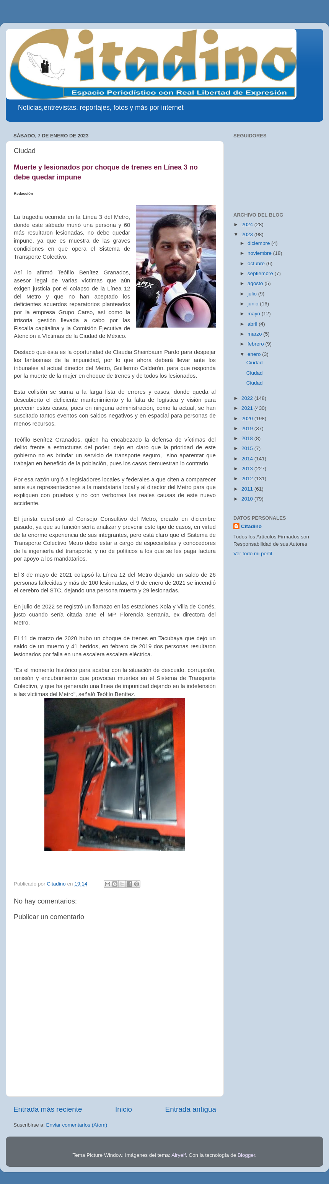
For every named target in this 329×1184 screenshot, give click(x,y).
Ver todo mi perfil (252, 553)
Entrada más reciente (47, 1109)
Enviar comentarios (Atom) (76, 1125)
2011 (247, 489)
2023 (247, 234)
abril (253, 324)
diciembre (259, 243)
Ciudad (254, 362)
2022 (247, 398)
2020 (247, 418)
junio (254, 304)
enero (255, 354)
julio (253, 294)
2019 (247, 428)
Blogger (246, 1155)
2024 (247, 224)
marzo (255, 334)
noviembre (260, 253)
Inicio (123, 1109)
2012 (247, 478)
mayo (255, 313)
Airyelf (178, 1155)
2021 (247, 408)
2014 (247, 459)
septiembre (261, 273)
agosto (256, 283)
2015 (247, 448)
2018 (247, 438)
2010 (247, 499)
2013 (247, 468)
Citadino (251, 526)
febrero (256, 344)
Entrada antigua (190, 1109)
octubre (257, 263)
